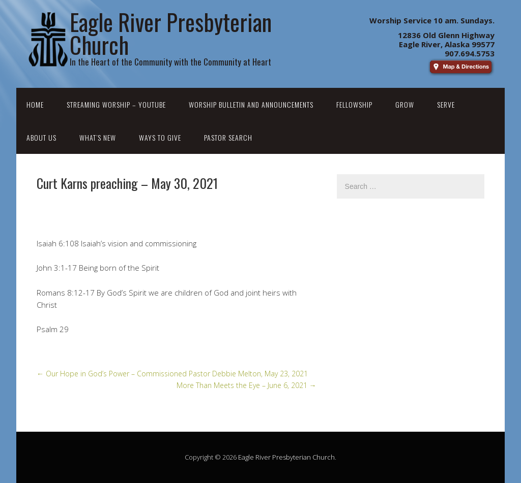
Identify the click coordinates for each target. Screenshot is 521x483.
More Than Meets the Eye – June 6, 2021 (246, 385)
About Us (41, 137)
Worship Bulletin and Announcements (251, 104)
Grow (404, 104)
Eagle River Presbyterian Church (286, 457)
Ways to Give (160, 137)
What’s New (97, 137)
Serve (446, 104)
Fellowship (354, 104)
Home (35, 104)
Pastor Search (228, 137)
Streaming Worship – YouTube (116, 104)
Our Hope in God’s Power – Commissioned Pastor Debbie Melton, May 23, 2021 (172, 373)
